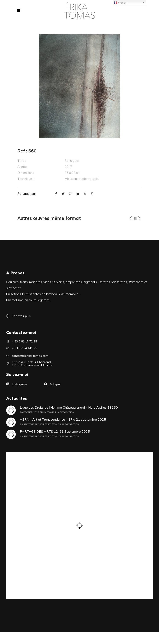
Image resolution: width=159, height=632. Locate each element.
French (120, 2)
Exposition (67, 412)
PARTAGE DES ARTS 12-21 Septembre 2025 (55, 432)
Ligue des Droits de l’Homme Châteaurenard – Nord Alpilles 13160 (69, 407)
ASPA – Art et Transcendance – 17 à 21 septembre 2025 (63, 419)
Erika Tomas (48, 412)
